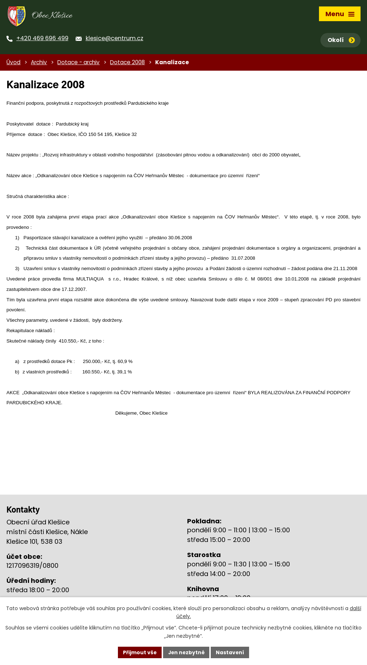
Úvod (13, 63)
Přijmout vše (139, 652)
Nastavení (230, 652)
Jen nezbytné (186, 652)
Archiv (39, 63)
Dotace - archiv (78, 63)
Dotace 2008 (127, 63)
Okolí (341, 40)
